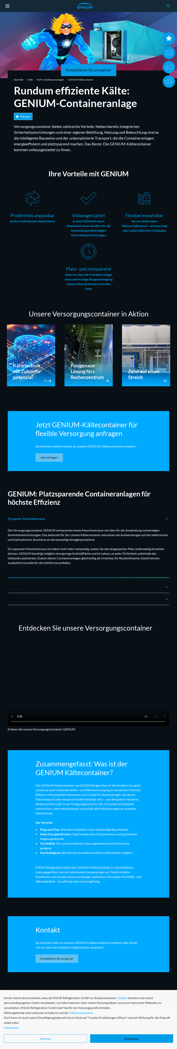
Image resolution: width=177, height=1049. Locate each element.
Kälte (30, 79)
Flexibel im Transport (88, 601)
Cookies (122, 1021)
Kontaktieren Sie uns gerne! (88, 70)
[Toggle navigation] (8, 6)
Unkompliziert (88, 589)
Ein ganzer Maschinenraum (88, 520)
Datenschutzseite (81, 1036)
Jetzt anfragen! (49, 457)
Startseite (18, 79)
